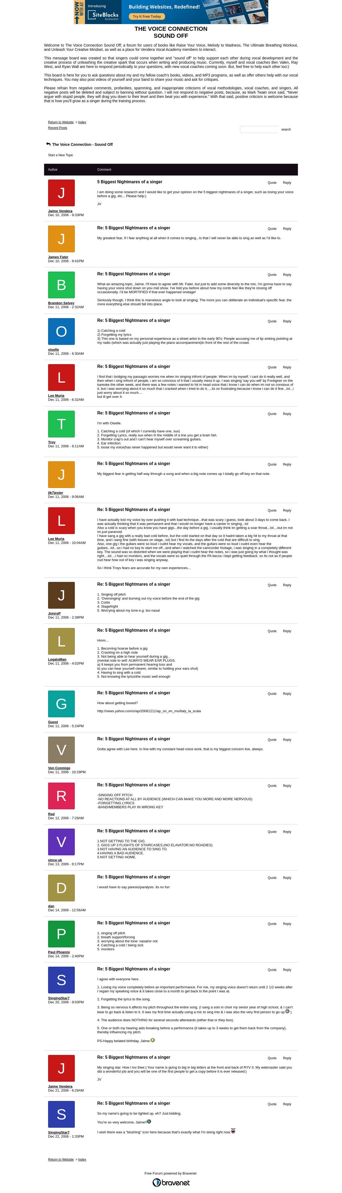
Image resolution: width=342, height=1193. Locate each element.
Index (82, 122)
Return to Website (61, 122)
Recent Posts (57, 128)
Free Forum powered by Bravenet (171, 1173)
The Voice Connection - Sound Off (79, 144)
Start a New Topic (60, 155)
